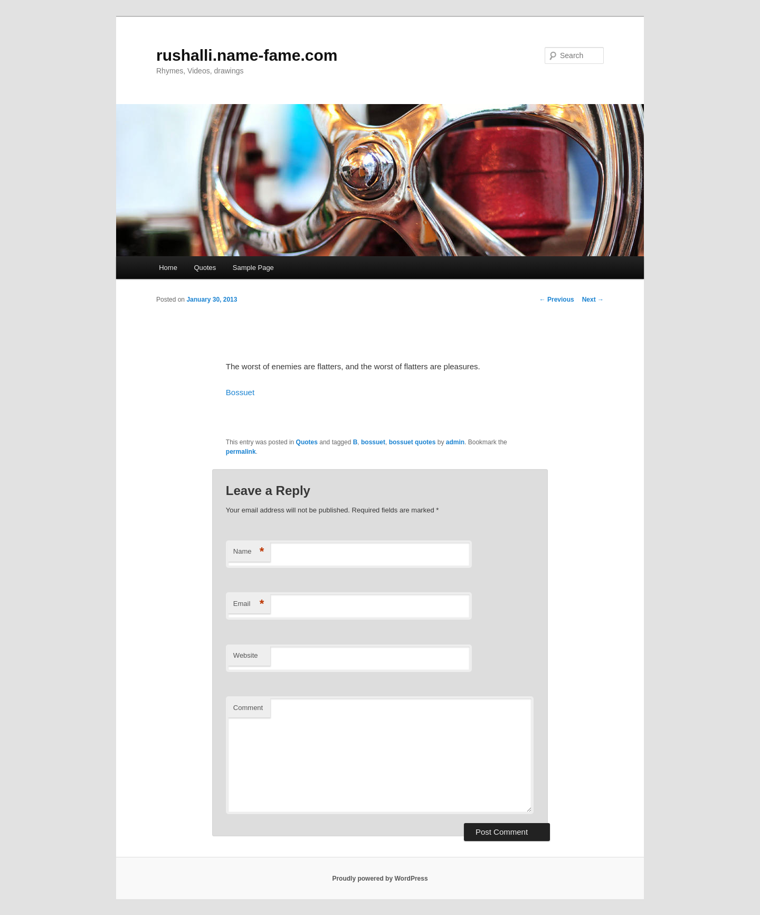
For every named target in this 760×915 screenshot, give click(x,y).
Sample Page (253, 268)
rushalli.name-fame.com (246, 55)
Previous (556, 299)
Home (168, 268)
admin (455, 442)
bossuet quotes (412, 442)
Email (248, 604)
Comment (248, 708)
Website (245, 655)
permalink (241, 451)
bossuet (373, 442)
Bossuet (240, 392)
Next (593, 299)
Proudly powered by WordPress (380, 878)
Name (248, 551)
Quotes (205, 268)
